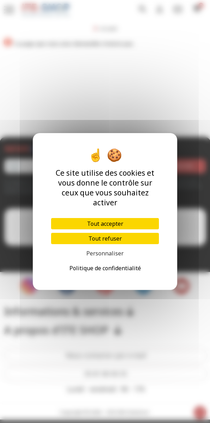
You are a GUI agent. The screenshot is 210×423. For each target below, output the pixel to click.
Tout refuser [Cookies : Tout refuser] (105, 238)
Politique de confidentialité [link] (105, 268)
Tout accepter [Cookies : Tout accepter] (105, 224)
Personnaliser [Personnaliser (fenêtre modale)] (105, 253)
